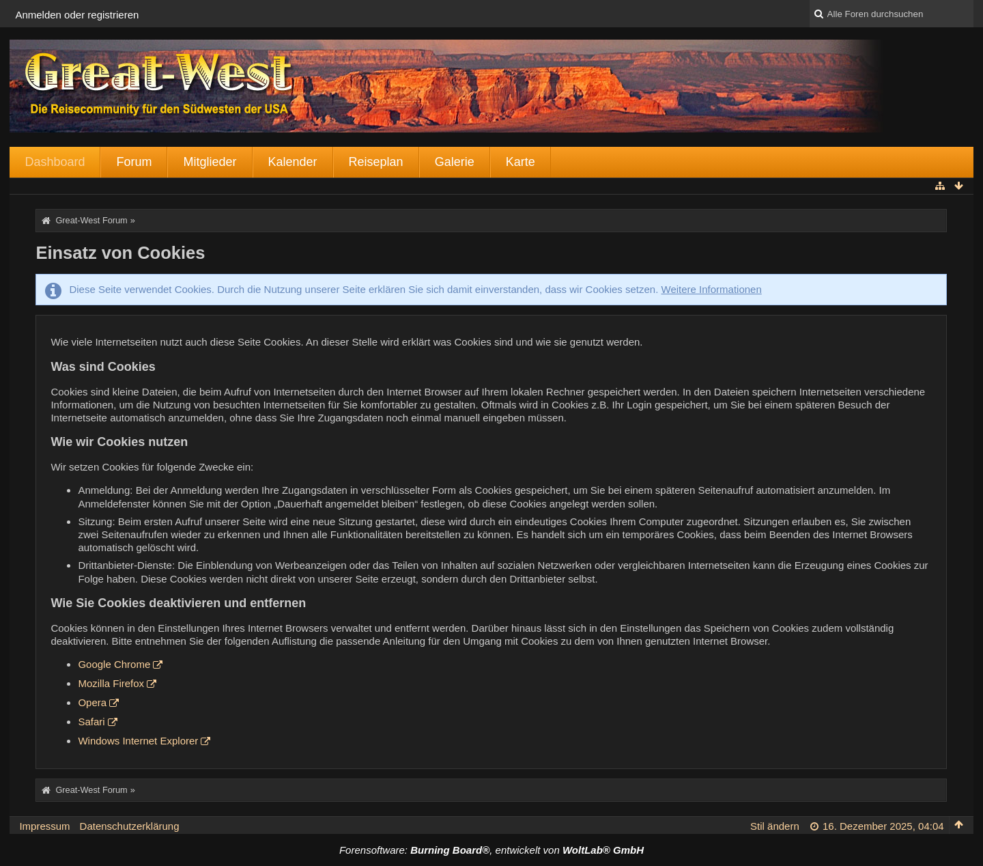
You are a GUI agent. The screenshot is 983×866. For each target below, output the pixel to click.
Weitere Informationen (711, 289)
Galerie (454, 162)
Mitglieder (209, 162)
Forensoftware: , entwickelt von (491, 850)
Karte (520, 162)
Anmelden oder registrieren (77, 14)
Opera (92, 702)
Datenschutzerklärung (130, 826)
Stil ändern (774, 826)
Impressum (44, 826)
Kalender (292, 162)
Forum (134, 162)
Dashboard (55, 162)
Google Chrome (114, 664)
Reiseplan (376, 162)
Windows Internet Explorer (138, 740)
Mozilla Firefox (111, 683)
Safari (91, 721)
